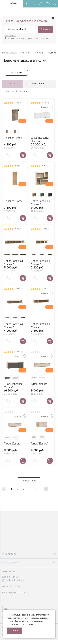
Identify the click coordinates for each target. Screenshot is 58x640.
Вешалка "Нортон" (14, 201)
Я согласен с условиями (28, 38)
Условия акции (10, 36)
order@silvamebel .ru (16, 580)
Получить (45, 29)
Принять (14, 631)
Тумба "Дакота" (39, 384)
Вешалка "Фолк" (13, 138)
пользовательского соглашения (38, 38)
